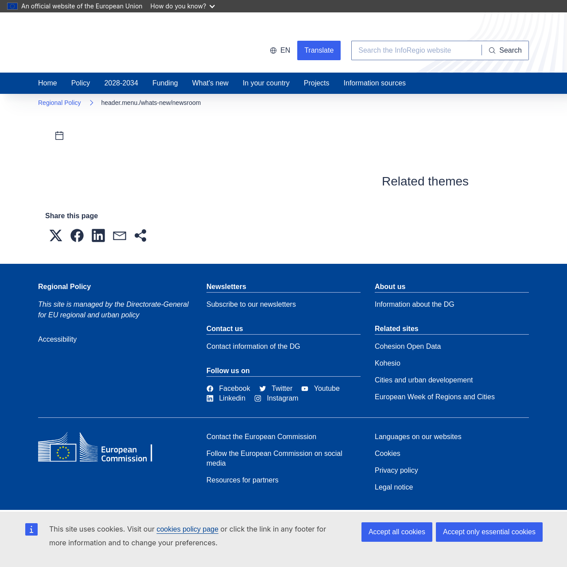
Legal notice (394, 487)
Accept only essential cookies (489, 532)
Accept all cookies (397, 532)
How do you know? (183, 6)
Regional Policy (59, 102)
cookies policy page (187, 529)
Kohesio (387, 363)
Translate (319, 50)
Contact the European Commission (261, 436)
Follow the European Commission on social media (274, 458)
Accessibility (57, 339)
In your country (266, 83)
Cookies (387, 453)
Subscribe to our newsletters (251, 304)
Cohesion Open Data (408, 346)
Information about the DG (414, 304)
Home (47, 83)
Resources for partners (242, 480)
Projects (317, 83)
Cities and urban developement (424, 380)
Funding (165, 83)
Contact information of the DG (253, 346)
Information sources (375, 83)
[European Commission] (102, 449)
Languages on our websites (418, 436)
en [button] (280, 50)
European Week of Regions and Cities (435, 397)
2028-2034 (121, 83)
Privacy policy (396, 470)
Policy (80, 83)
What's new (210, 83)
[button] (56, 235)
